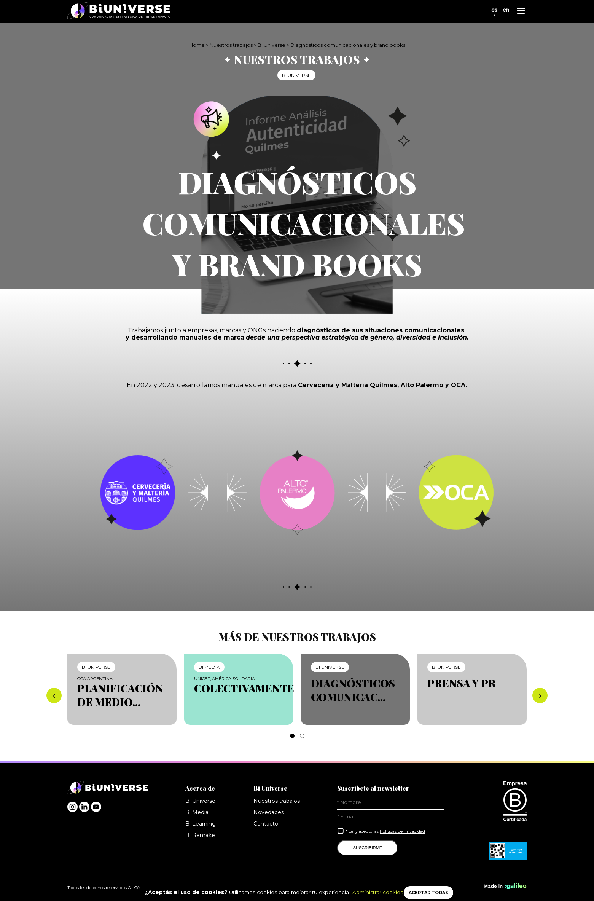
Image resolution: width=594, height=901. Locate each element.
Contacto (265, 823)
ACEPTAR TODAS (429, 892)
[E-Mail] (390, 817)
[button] (292, 736)
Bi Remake (199, 835)
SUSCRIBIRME (367, 847)
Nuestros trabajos (230, 45)
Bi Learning (200, 823)
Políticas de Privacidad (404, 831)
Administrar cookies (373, 892)
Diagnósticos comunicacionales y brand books (348, 45)
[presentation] (54, 695)
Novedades (268, 812)
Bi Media (197, 812)
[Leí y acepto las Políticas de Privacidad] (341, 831)
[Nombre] (390, 802)
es (494, 13)
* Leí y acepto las (387, 831)
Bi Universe (271, 45)
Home (196, 45)
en (506, 13)
